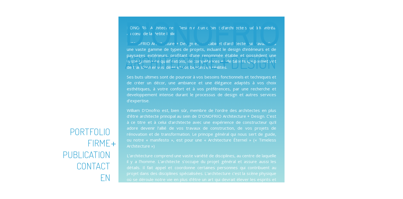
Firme (98, 143)
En (105, 177)
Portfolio (90, 131)
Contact (93, 166)
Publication (86, 154)
